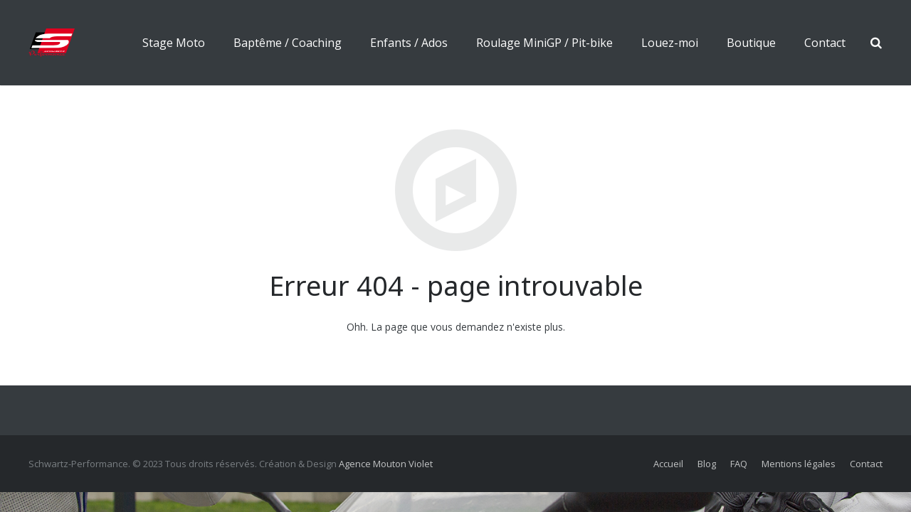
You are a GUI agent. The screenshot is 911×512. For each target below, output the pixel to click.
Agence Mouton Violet (386, 463)
